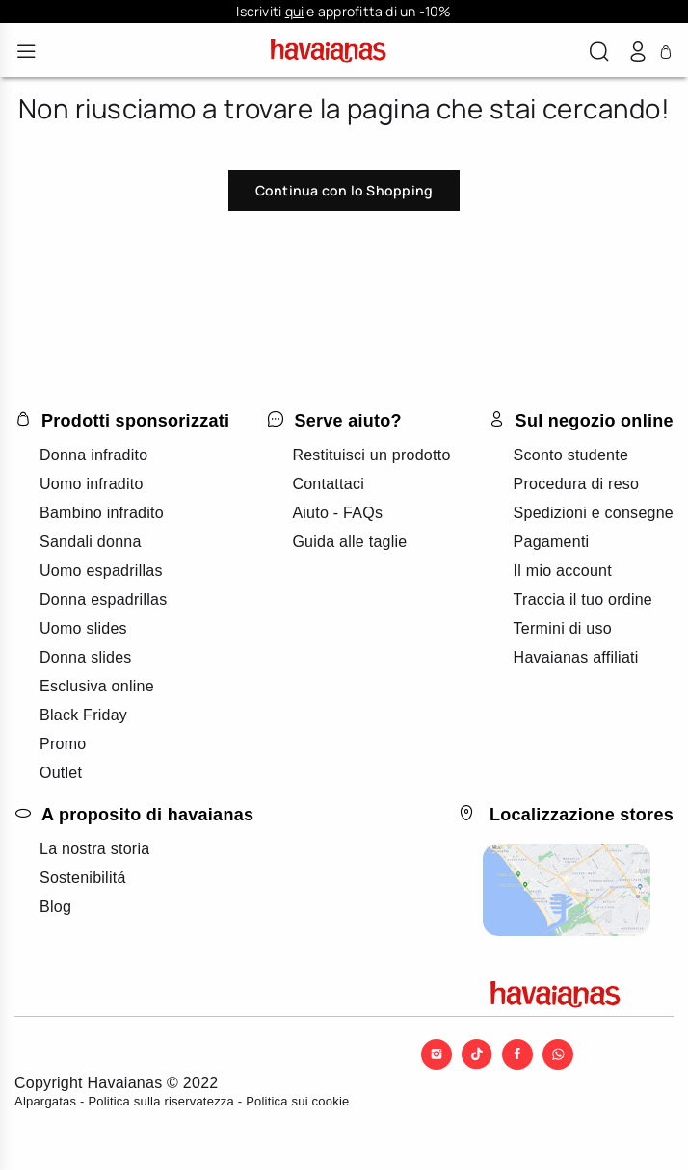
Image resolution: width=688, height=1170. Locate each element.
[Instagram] (436, 1052)
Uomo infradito (92, 484)
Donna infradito (93, 455)
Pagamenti (552, 541)
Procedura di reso (577, 484)
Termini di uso (563, 628)
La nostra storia (94, 849)
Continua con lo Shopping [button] (344, 190)
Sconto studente (571, 455)
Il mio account (563, 570)
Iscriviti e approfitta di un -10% (343, 11)
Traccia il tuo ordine (583, 599)
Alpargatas (45, 1101)
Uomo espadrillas (101, 570)
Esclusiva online (97, 686)
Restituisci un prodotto (371, 455)
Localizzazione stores (582, 814)
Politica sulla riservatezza (161, 1101)
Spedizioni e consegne (594, 513)
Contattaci (328, 484)
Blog (55, 906)
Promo (63, 744)
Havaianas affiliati (576, 657)
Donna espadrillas (103, 599)
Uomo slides (83, 628)
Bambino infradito (102, 513)
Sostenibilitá (83, 878)
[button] (599, 54)
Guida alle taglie (349, 541)
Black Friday (83, 715)
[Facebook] (517, 1052)
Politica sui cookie (297, 1101)
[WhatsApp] (557, 1052)
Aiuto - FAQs (337, 513)
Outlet (61, 773)
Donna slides (86, 657)
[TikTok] (477, 1052)
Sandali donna (91, 541)
